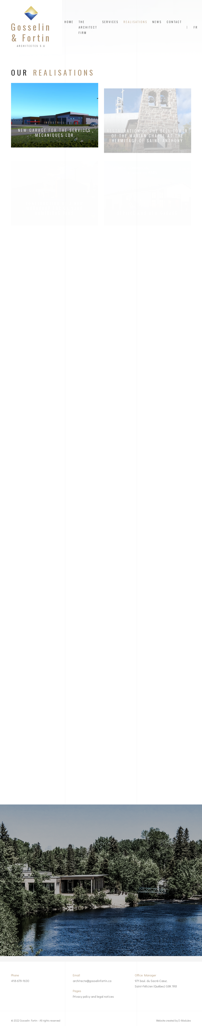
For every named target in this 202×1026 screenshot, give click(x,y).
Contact (174, 22)
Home (69, 22)
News (157, 22)
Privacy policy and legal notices (93, 996)
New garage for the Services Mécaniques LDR (54, 133)
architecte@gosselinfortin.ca (92, 981)
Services (110, 22)
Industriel (54, 122)
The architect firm (88, 27)
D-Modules (184, 1020)
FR (196, 27)
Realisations (135, 22)
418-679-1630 (20, 981)
